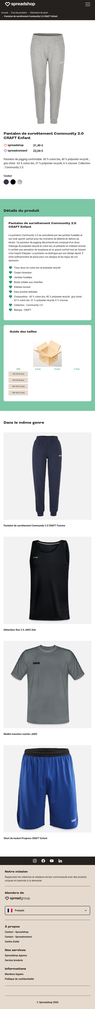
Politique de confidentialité (19, 979)
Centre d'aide (12, 941)
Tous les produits (19, 12)
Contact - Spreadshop (16, 932)
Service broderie (14, 960)
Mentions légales (14, 974)
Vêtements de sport (39, 12)
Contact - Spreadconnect (18, 936)
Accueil (4, 12)
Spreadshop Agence (16, 955)
